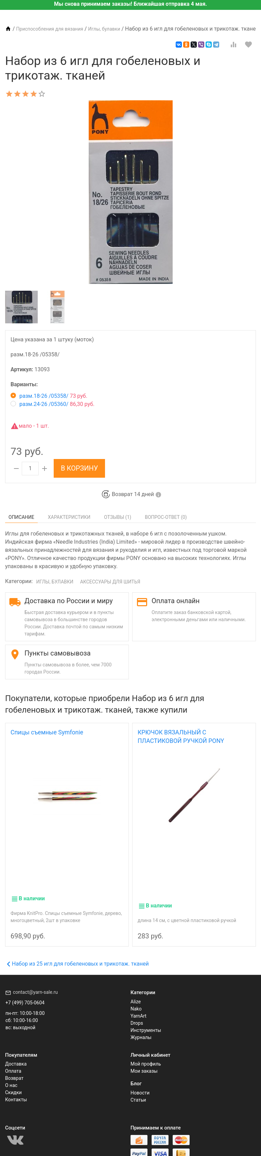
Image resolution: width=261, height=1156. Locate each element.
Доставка (16, 1054)
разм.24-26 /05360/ (52, 404)
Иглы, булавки (54, 581)
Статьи (138, 1090)
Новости (140, 1083)
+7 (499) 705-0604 (25, 993)
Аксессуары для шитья (110, 581)
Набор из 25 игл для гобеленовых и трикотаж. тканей (78, 954)
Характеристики (69, 517)
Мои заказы (144, 1061)
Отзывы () (117, 517)
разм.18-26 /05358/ (49, 396)
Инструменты (145, 1020)
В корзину (79, 468)
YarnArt (138, 1006)
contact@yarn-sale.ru (35, 982)
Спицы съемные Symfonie (47, 732)
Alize (135, 992)
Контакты (16, 1089)
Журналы (141, 1027)
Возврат (14, 1068)
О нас (11, 1075)
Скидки (13, 1082)
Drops (136, 1013)
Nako (136, 999)
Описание (21, 517)
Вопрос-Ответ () (166, 517)
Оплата (13, 1061)
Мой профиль (145, 1054)
